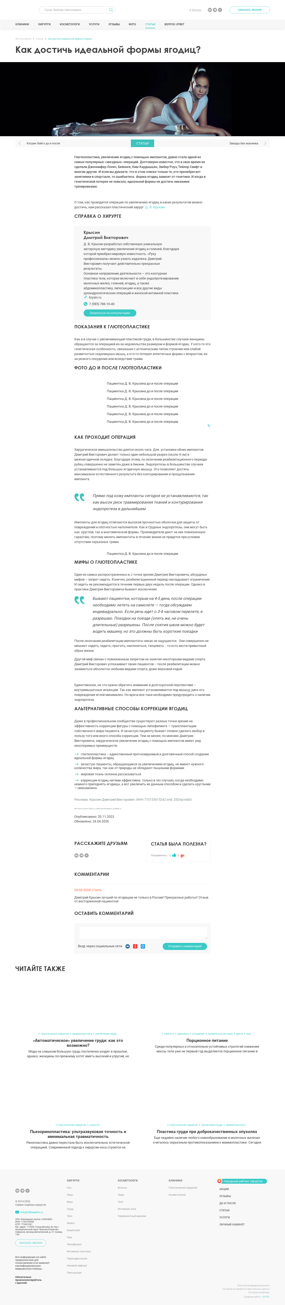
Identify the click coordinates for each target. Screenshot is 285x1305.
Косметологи (69, 24)
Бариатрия (73, 1230)
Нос (69, 1187)
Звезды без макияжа (243, 143)
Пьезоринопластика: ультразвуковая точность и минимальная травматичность (78, 1134)
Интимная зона (127, 1208)
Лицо (70, 1194)
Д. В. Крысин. (155, 207)
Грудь (70, 1208)
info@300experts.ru (32, 1212)
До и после (227, 1203)
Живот (71, 1223)
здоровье (183, 1033)
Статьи (150, 24)
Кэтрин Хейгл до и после (43, 143)
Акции (224, 1189)
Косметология (177, 1194)
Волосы (122, 1187)
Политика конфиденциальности (253, 1285)
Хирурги (44, 24)
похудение (198, 1033)
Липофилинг (74, 1244)
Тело (69, 1216)
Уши (69, 1237)
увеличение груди (106, 1033)
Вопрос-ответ (174, 24)
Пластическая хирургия (183, 1187)
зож (248, 1033)
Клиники (22, 24)
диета (239, 1033)
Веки (70, 1201)
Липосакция (74, 1272)
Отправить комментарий (184, 946)
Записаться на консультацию (110, 313)
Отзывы (114, 24)
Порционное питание (207, 1040)
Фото (132, 24)
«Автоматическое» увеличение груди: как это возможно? (78, 1043)
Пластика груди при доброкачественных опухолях (207, 1131)
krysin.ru (95, 297)
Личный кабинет (232, 1224)
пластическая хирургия (55, 1033)
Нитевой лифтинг (77, 1265)
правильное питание (220, 1033)
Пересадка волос (77, 1258)
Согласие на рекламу (259, 1292)
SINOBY (266, 1297)
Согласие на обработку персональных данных (246, 1289)
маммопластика (82, 1033)
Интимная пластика (79, 1251)
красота (169, 1033)
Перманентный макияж (132, 1216)
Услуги (94, 24)
